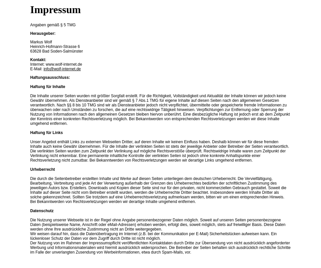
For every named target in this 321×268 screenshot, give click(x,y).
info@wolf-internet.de (62, 69)
